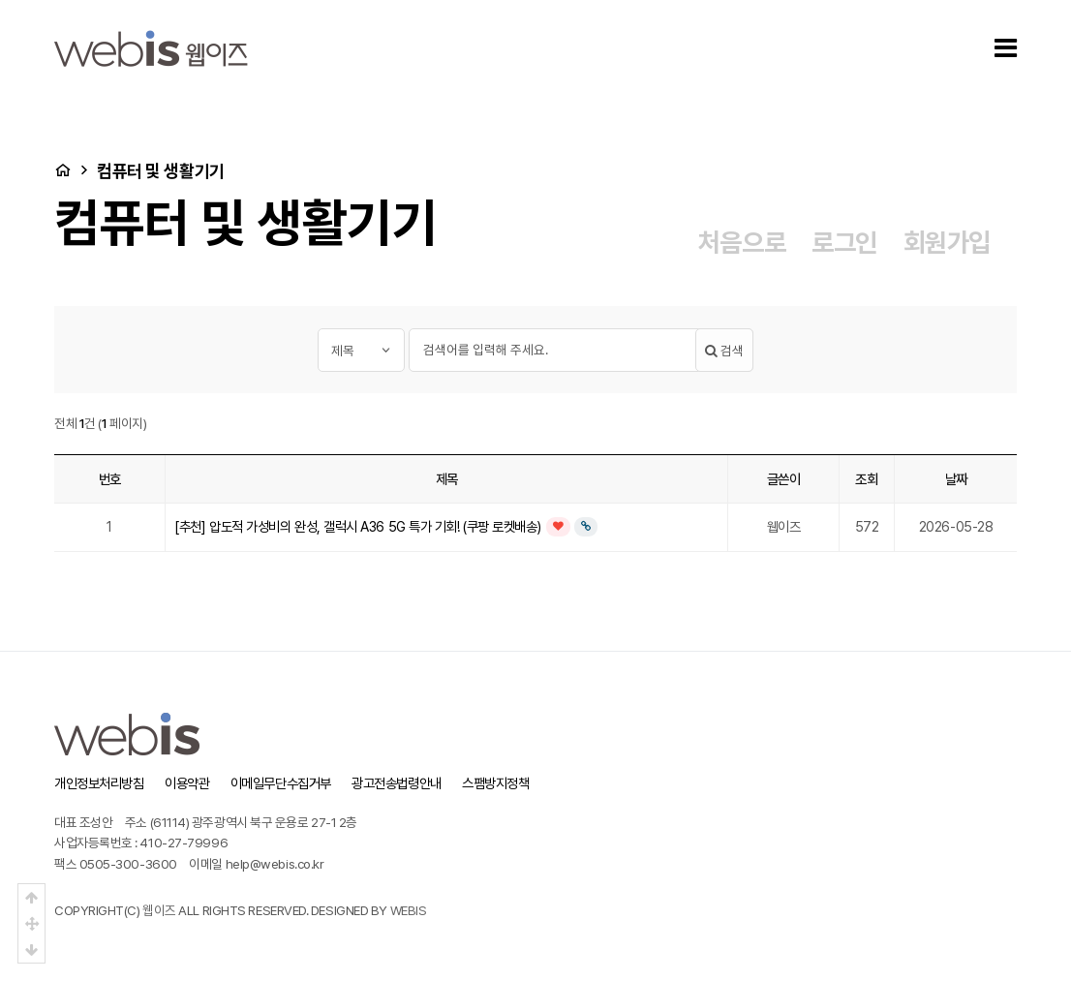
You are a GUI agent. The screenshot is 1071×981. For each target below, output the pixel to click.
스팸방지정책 (495, 783)
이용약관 (187, 783)
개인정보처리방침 (98, 783)
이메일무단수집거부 (280, 783)
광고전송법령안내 (396, 783)
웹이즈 (159, 910)
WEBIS (408, 910)
